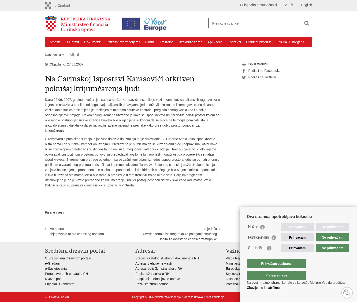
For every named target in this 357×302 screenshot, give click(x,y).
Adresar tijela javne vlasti (153, 263)
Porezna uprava (237, 284)
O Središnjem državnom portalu (68, 258)
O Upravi (72, 42)
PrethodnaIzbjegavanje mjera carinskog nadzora (76, 231)
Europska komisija (239, 268)
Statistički (256, 257)
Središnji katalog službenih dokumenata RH (167, 258)
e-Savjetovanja (56, 268)
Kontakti (234, 42)
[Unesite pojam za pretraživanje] (252, 23)
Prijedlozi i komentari (60, 284)
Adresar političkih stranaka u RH (158, 268)
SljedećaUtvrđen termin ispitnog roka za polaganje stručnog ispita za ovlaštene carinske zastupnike (180, 234)
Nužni (253, 236)
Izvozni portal (54, 279)
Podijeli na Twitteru (259, 77)
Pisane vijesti (54, 212)
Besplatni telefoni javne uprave (157, 279)
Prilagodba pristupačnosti (258, 5)
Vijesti (55, 42)
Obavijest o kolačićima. (264, 288)
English (306, 5)
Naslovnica (53, 55)
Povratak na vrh (59, 297)
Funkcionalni (258, 246)
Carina (150, 42)
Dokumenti (92, 42)
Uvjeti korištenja (214, 297)
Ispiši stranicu (255, 64)
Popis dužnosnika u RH (152, 274)
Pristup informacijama (123, 42)
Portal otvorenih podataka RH (66, 274)
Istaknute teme (190, 42)
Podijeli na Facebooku (261, 71)
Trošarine (167, 42)
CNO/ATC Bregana (290, 42)
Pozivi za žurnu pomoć (151, 284)
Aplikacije (215, 42)
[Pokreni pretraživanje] (307, 23)
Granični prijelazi (258, 42)
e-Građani (52, 263)
